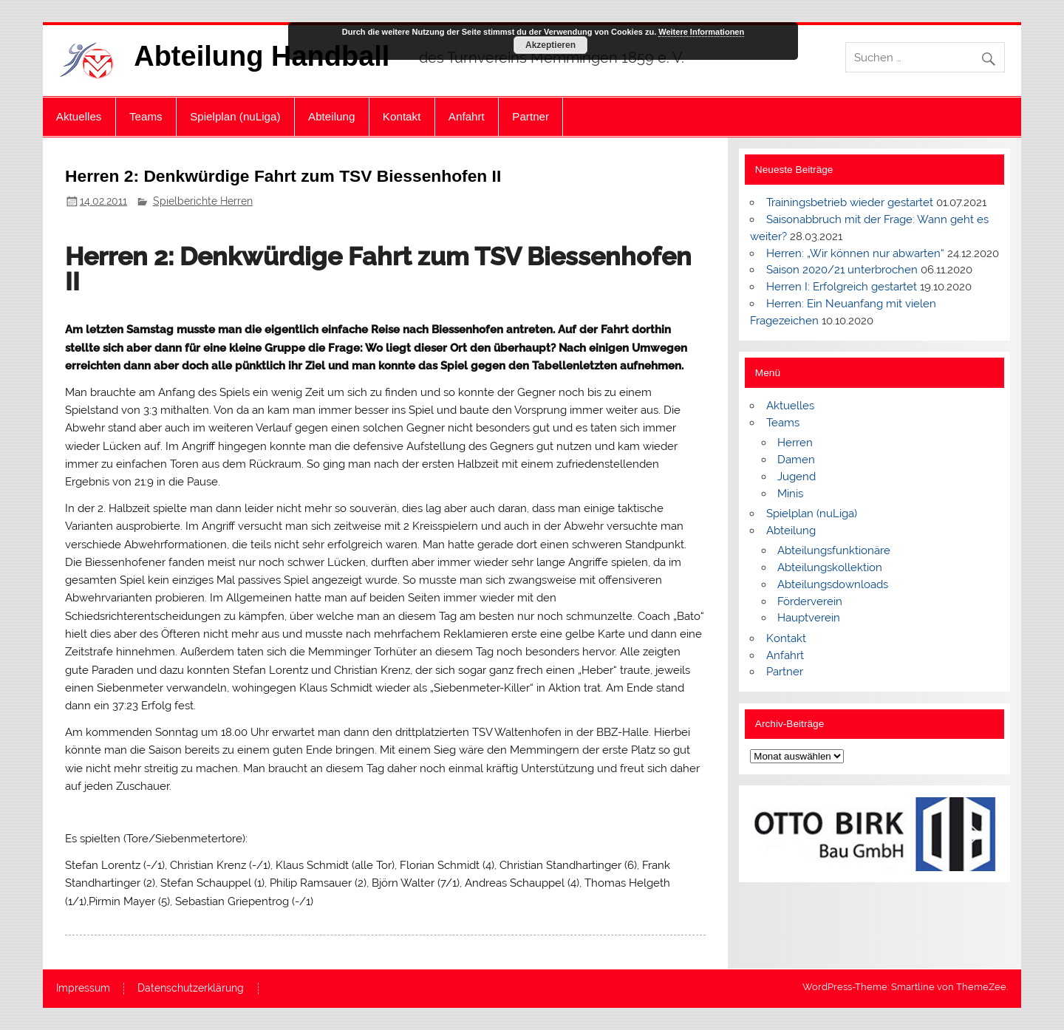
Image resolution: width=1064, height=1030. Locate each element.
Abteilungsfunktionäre (833, 550)
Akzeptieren (550, 45)
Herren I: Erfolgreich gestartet (841, 286)
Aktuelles (79, 116)
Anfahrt (467, 116)
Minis (790, 493)
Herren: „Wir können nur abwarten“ (855, 253)
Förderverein (809, 601)
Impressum (83, 988)
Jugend (796, 476)
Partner (530, 116)
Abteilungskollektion (829, 567)
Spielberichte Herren (203, 201)
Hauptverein (808, 617)
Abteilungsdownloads (832, 584)
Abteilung (331, 116)
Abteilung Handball (261, 56)
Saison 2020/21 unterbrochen (842, 269)
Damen (796, 459)
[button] (773, 834)
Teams (146, 116)
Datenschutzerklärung (190, 988)
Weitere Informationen (701, 31)
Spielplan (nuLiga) (235, 116)
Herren (795, 442)
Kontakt (402, 116)
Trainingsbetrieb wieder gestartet (849, 202)
